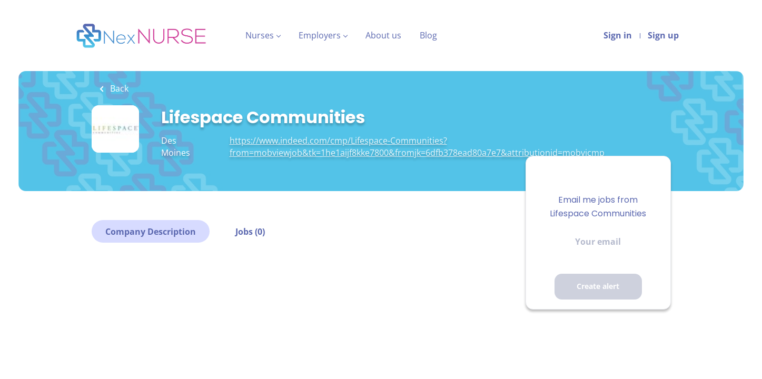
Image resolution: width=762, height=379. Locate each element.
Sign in (617, 35)
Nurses (259, 35)
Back (118, 88)
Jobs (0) (250, 231)
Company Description (150, 231)
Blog (428, 35)
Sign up (663, 35)
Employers (320, 35)
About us (383, 35)
